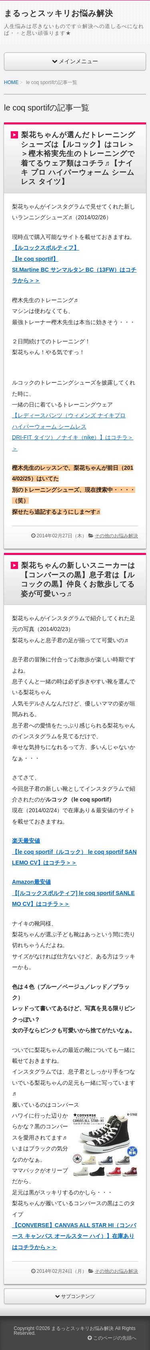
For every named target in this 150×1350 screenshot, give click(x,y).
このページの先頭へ (112, 1338)
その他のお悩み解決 (116, 536)
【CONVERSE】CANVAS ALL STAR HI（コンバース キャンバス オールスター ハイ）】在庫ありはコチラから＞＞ (74, 1236)
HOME (11, 82)
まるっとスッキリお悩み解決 (58, 13)
